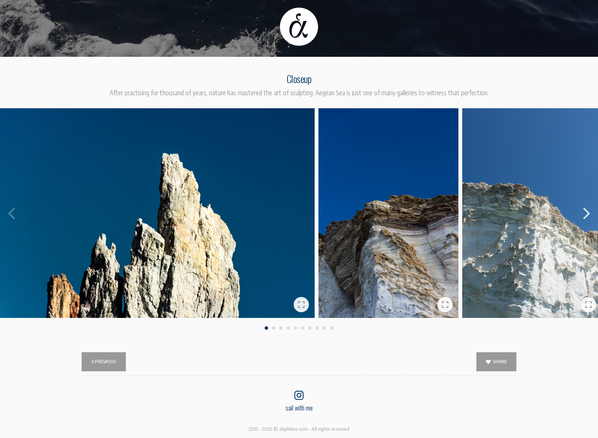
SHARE (496, 361)
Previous (103, 361)
